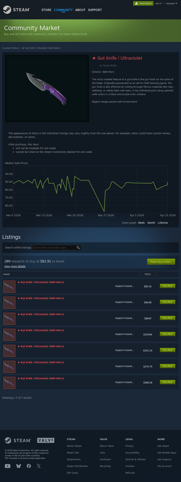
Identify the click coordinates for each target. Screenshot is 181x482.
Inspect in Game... (124, 286)
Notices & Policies (136, 459)
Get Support (164, 459)
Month (151, 222)
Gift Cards (72, 472)
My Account (165, 465)
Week (141, 222)
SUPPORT (95, 10)
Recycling (105, 465)
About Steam (74, 445)
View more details (15, 266)
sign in (158, 3)
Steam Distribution (77, 465)
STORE (46, 10)
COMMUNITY (63, 10)
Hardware (105, 459)
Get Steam (163, 445)
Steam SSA (73, 452)
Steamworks (74, 459)
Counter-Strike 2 (10, 48)
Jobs (102, 452)
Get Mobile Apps (167, 452)
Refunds (130, 472)
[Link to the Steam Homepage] (19, 12)
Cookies (130, 465)
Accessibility (132, 452)
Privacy (130, 445)
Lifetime (163, 222)
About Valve (107, 445)
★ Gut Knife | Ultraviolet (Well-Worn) (41, 48)
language (170, 3)
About (80, 10)
